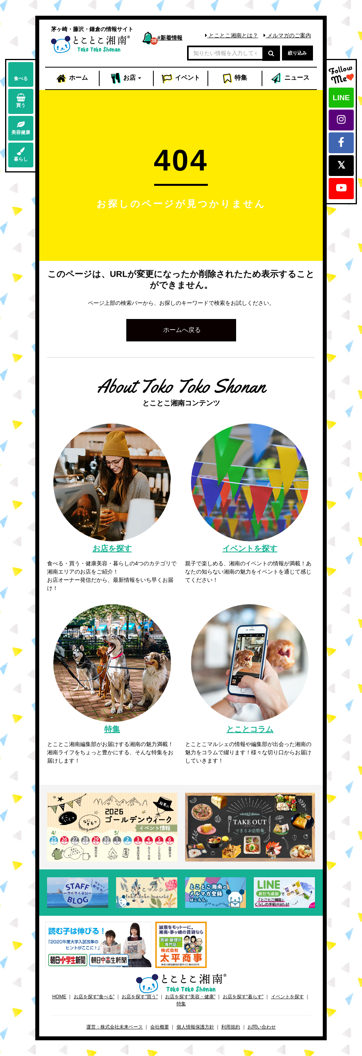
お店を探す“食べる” (94, 996)
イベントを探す (287, 996)
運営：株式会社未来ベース (114, 1027)
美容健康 (20, 128)
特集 (235, 78)
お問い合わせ (261, 1027)
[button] (181, 330)
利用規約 (230, 1027)
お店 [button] (126, 78)
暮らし (21, 154)
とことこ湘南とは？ (231, 35)
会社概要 (159, 1027)
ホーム (72, 78)
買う (20, 101)
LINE (341, 98)
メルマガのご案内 (287, 35)
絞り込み (297, 53)
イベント (180, 78)
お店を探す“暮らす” (243, 996)
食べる (21, 74)
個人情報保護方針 (195, 1027)
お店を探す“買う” (140, 996)
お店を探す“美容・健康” (190, 996)
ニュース (289, 78)
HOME (59, 996)
